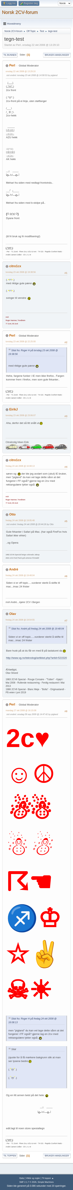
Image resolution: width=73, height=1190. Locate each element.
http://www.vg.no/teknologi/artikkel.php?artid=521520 (36, 657)
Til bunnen (10, 55)
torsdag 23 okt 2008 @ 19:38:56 (21, 272)
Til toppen (10, 1156)
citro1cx (15, 266)
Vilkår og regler (33, 1178)
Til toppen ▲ (48, 1178)
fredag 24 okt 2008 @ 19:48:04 (20, 575)
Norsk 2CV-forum (20, 12)
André (13, 569)
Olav (12, 613)
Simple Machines (46, 1182)
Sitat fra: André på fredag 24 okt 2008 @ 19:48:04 (37, 628)
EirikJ (13, 409)
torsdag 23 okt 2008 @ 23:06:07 (21, 415)
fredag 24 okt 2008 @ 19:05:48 (20, 520)
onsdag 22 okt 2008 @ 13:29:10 (21, 71)
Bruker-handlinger (57, 55)
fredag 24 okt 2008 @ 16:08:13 (20, 466)
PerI (12, 65)
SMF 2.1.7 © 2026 (27, 1182)
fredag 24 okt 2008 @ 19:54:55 (20, 620)
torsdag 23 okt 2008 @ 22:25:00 (21, 341)
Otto (12, 514)
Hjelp (21, 1178)
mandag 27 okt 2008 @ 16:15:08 (21, 710)
